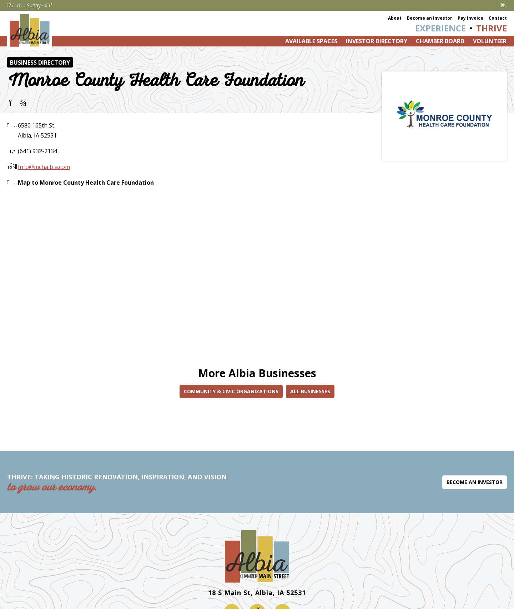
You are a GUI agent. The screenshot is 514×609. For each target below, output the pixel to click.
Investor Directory (376, 41)
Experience (440, 28)
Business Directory (40, 62)
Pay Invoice (470, 18)
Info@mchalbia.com (44, 167)
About (395, 18)
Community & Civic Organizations (231, 391)
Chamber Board (440, 41)
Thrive (491, 28)
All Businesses (310, 391)
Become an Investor (429, 18)
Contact (498, 18)
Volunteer (490, 41)
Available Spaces (311, 41)
